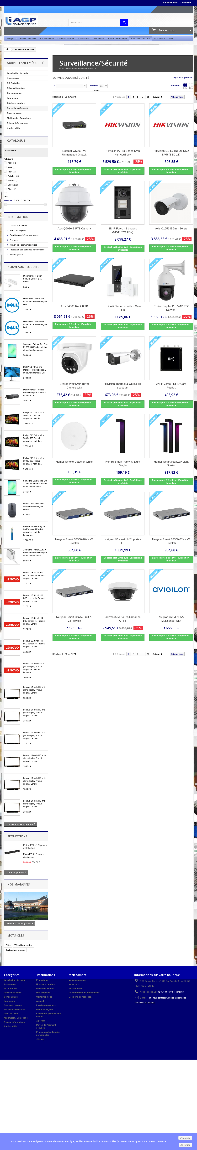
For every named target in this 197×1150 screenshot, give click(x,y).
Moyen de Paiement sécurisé (23, 245)
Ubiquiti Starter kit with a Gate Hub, (123, 308)
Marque (11, 38)
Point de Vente (14, 113)
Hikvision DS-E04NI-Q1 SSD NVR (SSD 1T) (171, 152)
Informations (18, 217)
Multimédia (99, 38)
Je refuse (185, 1145)
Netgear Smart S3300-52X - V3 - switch (171, 541)
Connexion (186, 2)
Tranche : (8, 200)
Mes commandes (77, 980)
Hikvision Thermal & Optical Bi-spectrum (123, 385)
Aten (12, 172)
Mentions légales (17, 230)
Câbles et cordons (66, 38)
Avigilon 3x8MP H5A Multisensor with (171, 619)
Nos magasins (16, 254)
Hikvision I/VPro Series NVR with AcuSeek (123, 152)
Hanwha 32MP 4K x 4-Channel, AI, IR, (123, 619)
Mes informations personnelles (84, 992)
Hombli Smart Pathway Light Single (122, 463)
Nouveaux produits (23, 267)
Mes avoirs (74, 984)
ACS (12, 163)
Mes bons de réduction (80, 997)
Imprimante (12, 98)
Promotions (17, 836)
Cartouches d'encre (15, 950)
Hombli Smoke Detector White (74, 461)
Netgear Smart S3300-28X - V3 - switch (74, 541)
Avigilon (13, 176)
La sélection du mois (163, 38)
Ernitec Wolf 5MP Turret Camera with (74, 385)
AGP (11, 167)
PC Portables (13, 83)
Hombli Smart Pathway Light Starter (171, 463)
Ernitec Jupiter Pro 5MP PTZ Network (171, 308)
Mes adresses (75, 988)
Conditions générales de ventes (24, 235)
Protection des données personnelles (27, 250)
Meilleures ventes (45, 988)
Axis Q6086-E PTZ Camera (74, 228)
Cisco (12, 189)
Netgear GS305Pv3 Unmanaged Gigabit (74, 152)
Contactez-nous (170, 2)
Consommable (47, 38)
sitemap (40, 1039)
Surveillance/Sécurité (140, 38)
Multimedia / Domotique (19, 118)
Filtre (8, 945)
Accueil (40, 1001)
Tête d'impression (23, 945)
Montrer (94, 85)
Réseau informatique (117, 38)
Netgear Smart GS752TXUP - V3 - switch (74, 619)
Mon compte (78, 975)
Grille (185, 86)
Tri (54, 85)
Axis (12, 180)
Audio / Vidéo (14, 128)
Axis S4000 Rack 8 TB (74, 306)
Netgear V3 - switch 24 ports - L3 (123, 541)
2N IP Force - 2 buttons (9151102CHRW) (123, 230)
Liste (191, 86)
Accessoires (84, 38)
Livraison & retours (18, 225)
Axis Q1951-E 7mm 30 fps (171, 228)
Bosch (13, 185)
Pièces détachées (28, 38)
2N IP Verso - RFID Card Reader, (171, 385)
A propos (13, 240)
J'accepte (185, 1138)
